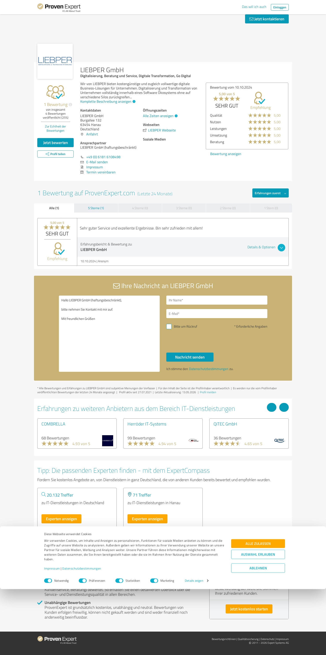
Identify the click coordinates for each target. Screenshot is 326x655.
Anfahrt (92, 134)
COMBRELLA (53, 424)
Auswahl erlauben (258, 620)
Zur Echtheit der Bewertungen (55, 128)
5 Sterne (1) (96, 208)
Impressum (52, 634)
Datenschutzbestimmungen (81, 634)
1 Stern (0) (271, 208)
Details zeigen (194, 647)
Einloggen (279, 7)
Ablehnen (258, 633)
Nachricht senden (190, 357)
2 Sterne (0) (228, 208)
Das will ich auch (254, 6)
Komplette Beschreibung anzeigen (107, 101)
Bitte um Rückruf (185, 326)
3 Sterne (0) (184, 208)
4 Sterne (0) (140, 208)
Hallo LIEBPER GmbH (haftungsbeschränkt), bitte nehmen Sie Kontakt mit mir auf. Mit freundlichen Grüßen (109, 334)
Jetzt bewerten (55, 142)
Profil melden (208, 392)
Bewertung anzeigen (225, 153)
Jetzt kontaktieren (266, 19)
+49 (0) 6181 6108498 (103, 156)
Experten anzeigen (61, 519)
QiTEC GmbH (225, 424)
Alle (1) (54, 207)
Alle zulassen (258, 609)
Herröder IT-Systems (146, 424)
